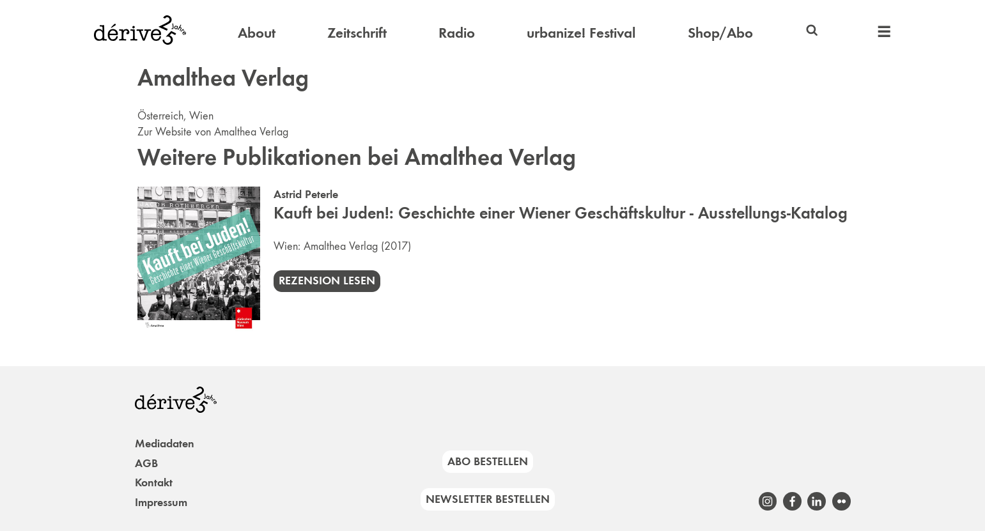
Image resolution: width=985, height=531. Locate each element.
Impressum (161, 502)
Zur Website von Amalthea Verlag (212, 132)
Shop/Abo (720, 33)
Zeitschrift (357, 33)
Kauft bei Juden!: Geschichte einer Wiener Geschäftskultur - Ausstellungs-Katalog (561, 213)
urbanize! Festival (581, 33)
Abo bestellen (487, 461)
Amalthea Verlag (341, 246)
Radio (456, 33)
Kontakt (154, 482)
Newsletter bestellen (488, 499)
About (256, 33)
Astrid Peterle (306, 194)
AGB (146, 463)
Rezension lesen (327, 280)
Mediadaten (164, 443)
